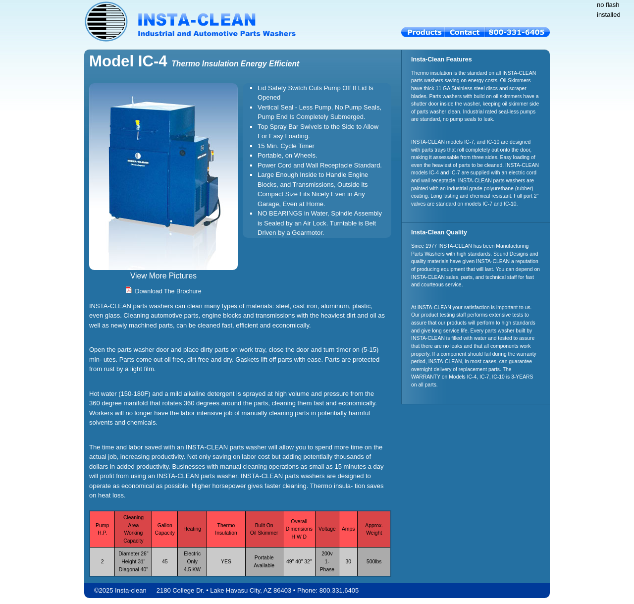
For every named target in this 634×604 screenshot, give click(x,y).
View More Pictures (163, 276)
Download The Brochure (163, 291)
